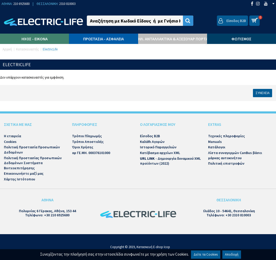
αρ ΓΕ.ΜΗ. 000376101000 (91, 152)
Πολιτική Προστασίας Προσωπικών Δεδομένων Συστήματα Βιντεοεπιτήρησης (33, 163)
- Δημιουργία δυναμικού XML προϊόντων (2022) (170, 161)
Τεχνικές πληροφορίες (226, 136)
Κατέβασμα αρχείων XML (160, 152)
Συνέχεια (263, 93)
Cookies (10, 141)
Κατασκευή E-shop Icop (153, 247)
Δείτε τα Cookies (206, 254)
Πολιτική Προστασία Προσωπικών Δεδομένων (32, 150)
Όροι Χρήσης (82, 147)
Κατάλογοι (216, 147)
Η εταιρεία (12, 136)
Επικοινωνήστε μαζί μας (24, 173)
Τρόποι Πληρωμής (87, 136)
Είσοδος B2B (150, 136)
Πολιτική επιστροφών (226, 163)
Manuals (215, 141)
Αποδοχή (231, 254)
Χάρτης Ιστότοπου (19, 179)
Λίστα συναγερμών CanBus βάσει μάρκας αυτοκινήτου (235, 155)
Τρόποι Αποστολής (88, 141)
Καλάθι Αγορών (152, 141)
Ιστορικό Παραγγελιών (158, 147)
